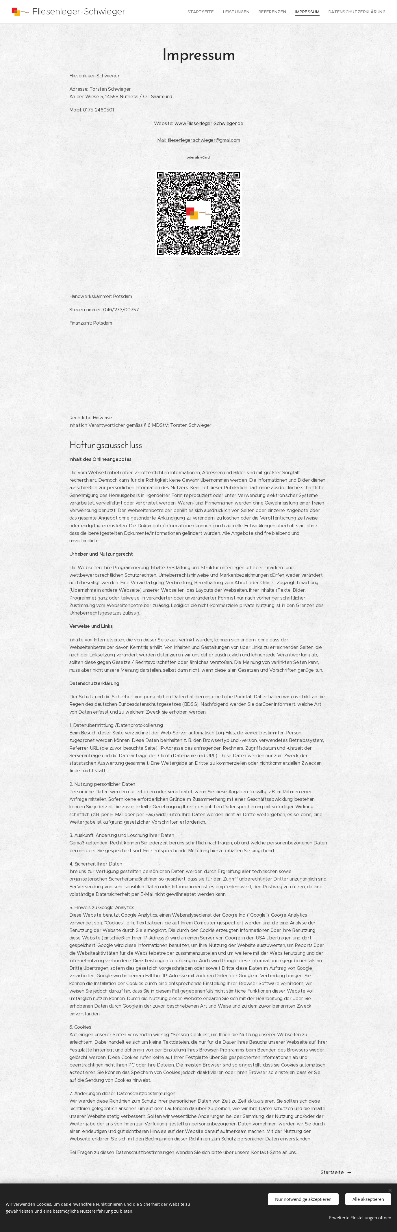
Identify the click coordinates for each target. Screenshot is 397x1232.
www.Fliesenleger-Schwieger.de (209, 123)
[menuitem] (213, 12)
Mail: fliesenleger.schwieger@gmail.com (198, 140)
